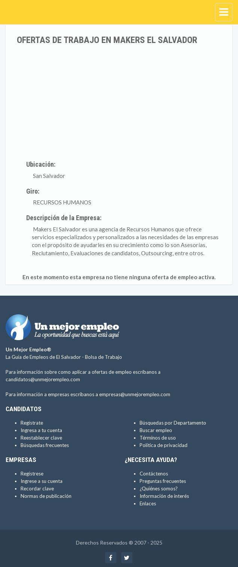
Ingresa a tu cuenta (41, 430)
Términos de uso (158, 438)
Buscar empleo (156, 430)
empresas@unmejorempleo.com (134, 394)
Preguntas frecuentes (163, 481)
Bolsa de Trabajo (103, 357)
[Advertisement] (119, 101)
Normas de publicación (46, 496)
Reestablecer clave (41, 438)
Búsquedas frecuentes (45, 445)
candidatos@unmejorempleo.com (43, 379)
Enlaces (148, 503)
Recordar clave (37, 488)
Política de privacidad (163, 445)
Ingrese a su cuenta (41, 481)
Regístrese (32, 474)
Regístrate (32, 423)
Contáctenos (154, 474)
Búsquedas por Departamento (173, 423)
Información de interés (164, 496)
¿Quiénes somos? (159, 488)
